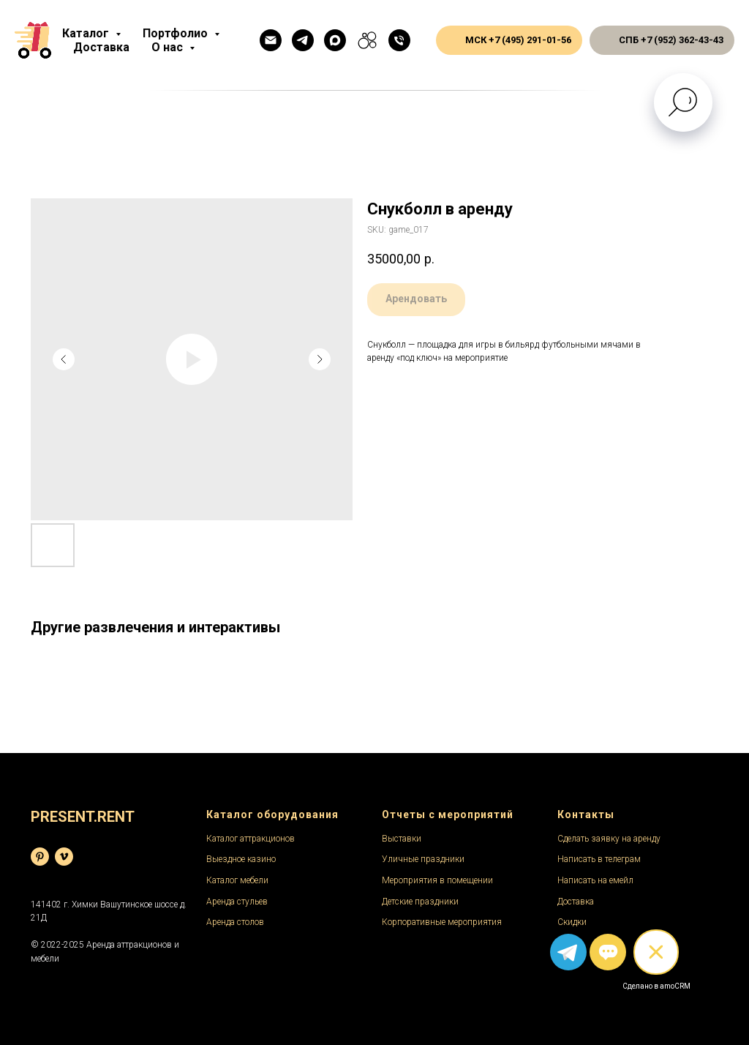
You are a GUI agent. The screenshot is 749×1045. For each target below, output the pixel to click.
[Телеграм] (303, 40)
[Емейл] (271, 40)
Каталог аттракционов (250, 839)
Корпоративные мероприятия (442, 922)
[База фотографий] (40, 856)
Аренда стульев (237, 901)
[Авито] (367, 40)
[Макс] (335, 40)
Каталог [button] (87, 33)
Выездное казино (241, 859)
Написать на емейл (595, 880)
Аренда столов (235, 922)
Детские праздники (420, 901)
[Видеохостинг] (64, 856)
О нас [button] (168, 47)
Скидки (572, 922)
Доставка (101, 47)
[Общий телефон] (399, 40)
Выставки (401, 839)
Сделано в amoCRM (656, 986)
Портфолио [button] (177, 33)
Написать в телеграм (599, 859)
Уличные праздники (423, 859)
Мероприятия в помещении (437, 880)
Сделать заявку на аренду (608, 839)
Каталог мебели (237, 880)
